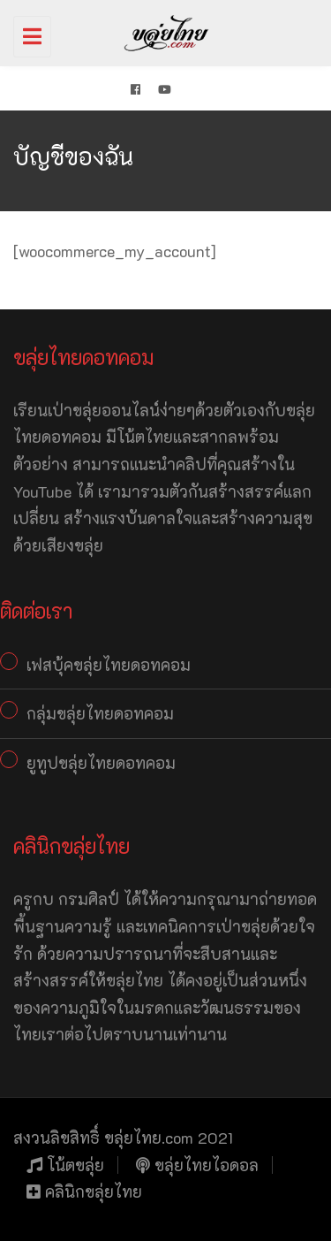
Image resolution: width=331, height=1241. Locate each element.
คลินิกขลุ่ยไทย (84, 1191)
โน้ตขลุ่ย (65, 1165)
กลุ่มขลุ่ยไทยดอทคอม (100, 713)
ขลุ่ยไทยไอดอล (197, 1165)
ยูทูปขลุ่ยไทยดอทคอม (101, 762)
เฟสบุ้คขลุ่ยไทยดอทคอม (108, 664)
